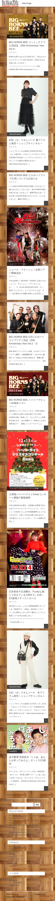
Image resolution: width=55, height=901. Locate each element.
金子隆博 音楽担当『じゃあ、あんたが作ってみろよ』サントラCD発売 (27, 760)
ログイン (12, 878)
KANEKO (13, 751)
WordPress (29, 897)
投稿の (13, 880)
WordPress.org (14, 885)
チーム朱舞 (34, 489)
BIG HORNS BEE (16, 36)
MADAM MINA (15, 134)
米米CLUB (12, 866)
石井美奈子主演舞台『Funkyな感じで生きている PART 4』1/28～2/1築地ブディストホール (26, 595)
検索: (9, 805)
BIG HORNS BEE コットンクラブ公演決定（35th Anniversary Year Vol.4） (27, 45)
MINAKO (13, 586)
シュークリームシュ (16, 859)
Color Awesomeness (26, 894)
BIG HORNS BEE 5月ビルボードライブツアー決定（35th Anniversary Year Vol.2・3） (26, 340)
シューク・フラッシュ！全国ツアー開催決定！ (25, 830)
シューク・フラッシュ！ (19, 264)
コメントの (15, 883)
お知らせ (12, 856)
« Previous (10, 795)
